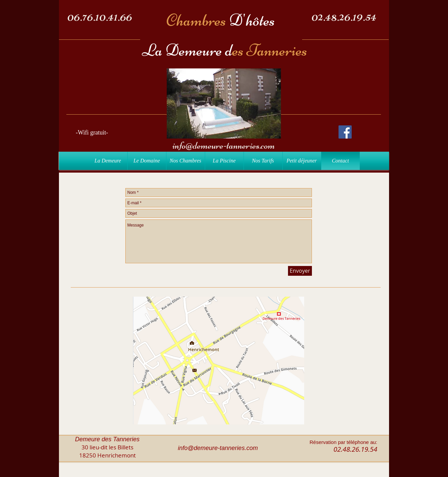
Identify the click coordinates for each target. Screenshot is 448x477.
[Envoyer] (300, 271)
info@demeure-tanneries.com (223, 145)
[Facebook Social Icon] (345, 132)
